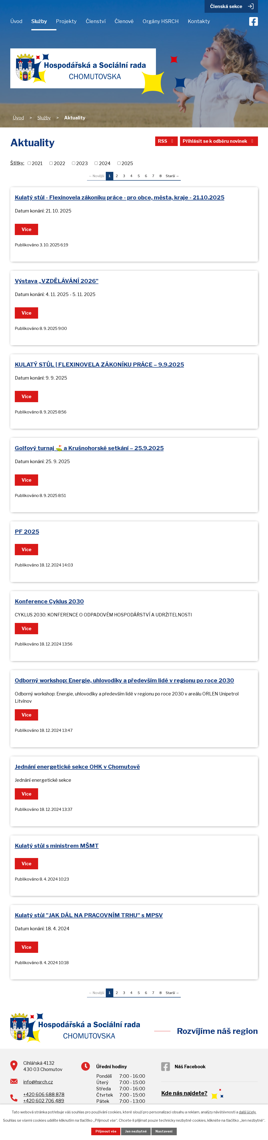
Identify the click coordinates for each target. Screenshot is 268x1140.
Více (26, 229)
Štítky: (17, 163)
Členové (124, 21)
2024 (105, 163)
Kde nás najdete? (184, 1093)
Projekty (66, 21)
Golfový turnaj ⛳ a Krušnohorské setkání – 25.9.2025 (89, 448)
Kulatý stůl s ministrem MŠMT (57, 845)
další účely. (247, 1112)
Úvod (16, 21)
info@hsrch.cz (38, 1082)
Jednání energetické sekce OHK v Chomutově (77, 766)
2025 (127, 163)
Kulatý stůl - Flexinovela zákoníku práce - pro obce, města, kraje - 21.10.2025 (119, 197)
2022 (59, 163)
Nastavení (163, 1131)
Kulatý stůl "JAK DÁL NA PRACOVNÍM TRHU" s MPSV (89, 915)
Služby (39, 21)
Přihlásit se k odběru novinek (219, 141)
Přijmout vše (106, 1131)
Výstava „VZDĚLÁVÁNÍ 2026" (57, 280)
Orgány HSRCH (161, 21)
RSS (166, 141)
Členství (96, 21)
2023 (82, 163)
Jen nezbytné (136, 1131)
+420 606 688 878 (43, 1094)
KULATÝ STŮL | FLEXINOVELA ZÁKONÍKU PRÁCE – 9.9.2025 (99, 364)
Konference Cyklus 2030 (49, 601)
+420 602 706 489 (43, 1100)
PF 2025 (27, 531)
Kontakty (199, 21)
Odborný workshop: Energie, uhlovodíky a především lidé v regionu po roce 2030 (124, 680)
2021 (37, 163)
